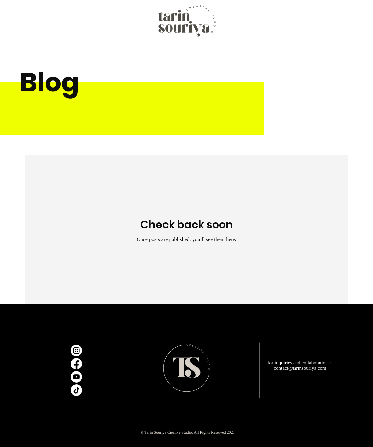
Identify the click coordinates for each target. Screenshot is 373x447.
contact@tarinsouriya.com (300, 368)
